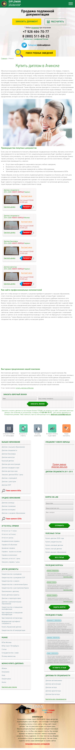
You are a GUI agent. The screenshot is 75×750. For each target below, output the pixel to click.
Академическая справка (10, 541)
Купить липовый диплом (54, 547)
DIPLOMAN (34, 708)
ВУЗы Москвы (6, 642)
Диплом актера (51, 689)
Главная (4, 59)
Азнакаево (5, 672)
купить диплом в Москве (25, 388)
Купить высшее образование (55, 554)
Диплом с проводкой (9, 478)
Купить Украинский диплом (11, 627)
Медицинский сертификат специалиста (11, 622)
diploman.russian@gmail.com (61, 415)
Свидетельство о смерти (10, 581)
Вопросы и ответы (23, 435)
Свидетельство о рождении (12, 574)
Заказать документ (27, 21)
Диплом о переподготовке (11, 598)
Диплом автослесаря (53, 686)
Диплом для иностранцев (11, 464)
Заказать (27, 207)
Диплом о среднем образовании (13, 513)
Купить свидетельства (53, 544)
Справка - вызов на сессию (11, 552)
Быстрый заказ (26, 196)
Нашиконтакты (66, 435)
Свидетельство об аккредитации (13, 630)
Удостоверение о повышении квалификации (12, 614)
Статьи (4, 649)
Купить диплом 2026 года (54, 540)
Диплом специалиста (9, 450)
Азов (3, 675)
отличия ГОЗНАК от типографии (8, 435)
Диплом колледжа (8, 510)
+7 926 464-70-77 (36, 32)
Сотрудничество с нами (10, 653)
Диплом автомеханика (53, 682)
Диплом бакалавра (9, 454)
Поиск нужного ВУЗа (13, 491)
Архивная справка (8, 548)
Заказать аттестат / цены (11, 559)
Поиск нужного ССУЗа (13, 519)
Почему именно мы (9, 656)
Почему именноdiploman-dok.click (59, 465)
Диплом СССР (6, 485)
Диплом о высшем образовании (13, 447)
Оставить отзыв (59, 670)
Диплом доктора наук (10, 471)
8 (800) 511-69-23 (35, 37)
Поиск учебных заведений (39, 53)
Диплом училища (8, 503)
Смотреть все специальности (55, 701)
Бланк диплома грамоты (10, 595)
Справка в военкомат (9, 555)
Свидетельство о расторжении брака (15, 588)
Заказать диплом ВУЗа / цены (12, 475)
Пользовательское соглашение (37, 746)
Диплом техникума (9, 506)
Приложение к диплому (10, 591)
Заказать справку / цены (11, 562)
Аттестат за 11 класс (9, 531)
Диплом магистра (8, 457)
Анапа (4, 682)
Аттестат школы (7, 538)
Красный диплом (8, 461)
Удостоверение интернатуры (12, 618)
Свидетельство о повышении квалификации (12, 608)
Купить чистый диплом (53, 551)
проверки (35, 28)
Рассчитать (57, 21)
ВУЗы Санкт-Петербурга (10, 646)
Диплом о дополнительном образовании (11, 603)
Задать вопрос (59, 609)
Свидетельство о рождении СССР (13, 578)
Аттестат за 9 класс (9, 534)
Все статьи (59, 559)
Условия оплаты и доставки (52, 435)
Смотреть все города (9, 687)
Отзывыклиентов (37, 435)
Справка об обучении (9, 545)
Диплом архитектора (53, 693)
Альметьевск (6, 679)
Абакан (4, 668)
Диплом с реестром (9, 482)
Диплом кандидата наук (10, 468)
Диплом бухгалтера (52, 696)
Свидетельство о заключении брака (15, 585)
